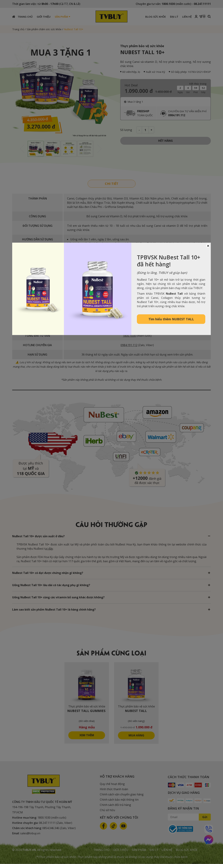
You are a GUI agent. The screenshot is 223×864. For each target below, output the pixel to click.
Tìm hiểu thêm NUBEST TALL (171, 319)
